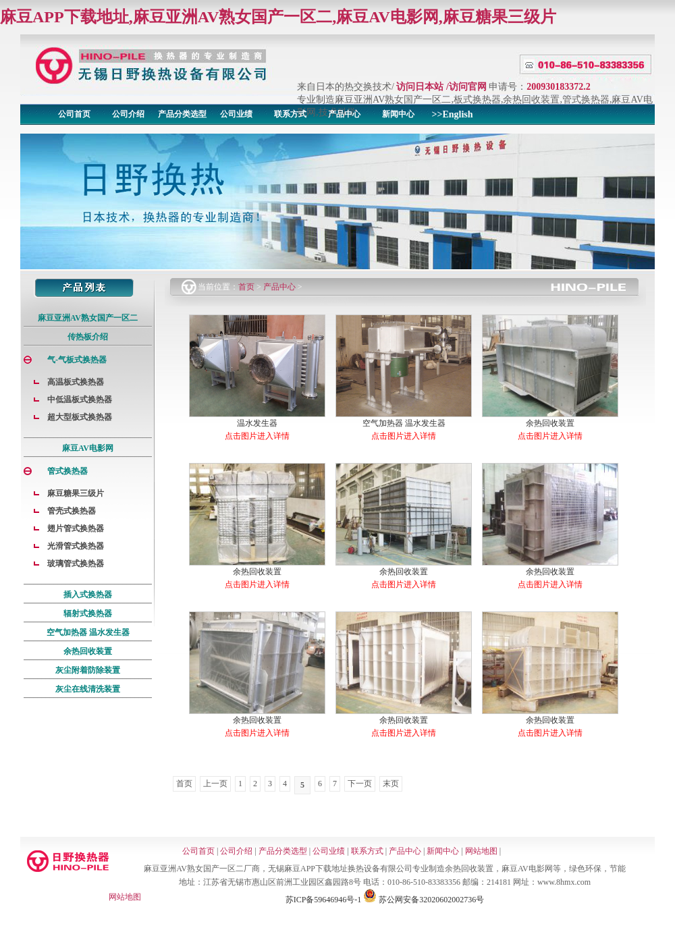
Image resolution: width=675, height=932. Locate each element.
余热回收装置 (87, 651)
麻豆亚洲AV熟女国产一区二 (88, 318)
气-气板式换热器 (77, 359)
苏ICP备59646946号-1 (324, 899)
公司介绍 (128, 114)
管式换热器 (67, 471)
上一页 (215, 783)
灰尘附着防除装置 (87, 670)
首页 (246, 287)
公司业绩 (236, 114)
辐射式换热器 (87, 613)
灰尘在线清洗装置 (87, 689)
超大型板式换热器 (79, 417)
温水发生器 (257, 423)
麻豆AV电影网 (87, 448)
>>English (452, 114)
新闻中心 (398, 114)
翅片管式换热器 (75, 528)
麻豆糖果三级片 (75, 493)
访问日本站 (419, 87)
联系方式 (290, 114)
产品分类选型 (182, 114)
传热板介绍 (88, 336)
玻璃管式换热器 (75, 563)
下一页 (360, 783)
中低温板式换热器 (79, 399)
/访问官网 (466, 87)
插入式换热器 (87, 594)
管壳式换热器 (71, 511)
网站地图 (481, 851)
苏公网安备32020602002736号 (423, 899)
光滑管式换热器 (75, 546)
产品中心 (344, 114)
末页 (391, 783)
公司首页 (74, 114)
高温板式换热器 (75, 382)
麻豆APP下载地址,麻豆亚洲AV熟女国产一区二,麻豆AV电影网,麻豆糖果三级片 (278, 17)
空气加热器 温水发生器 (88, 632)
